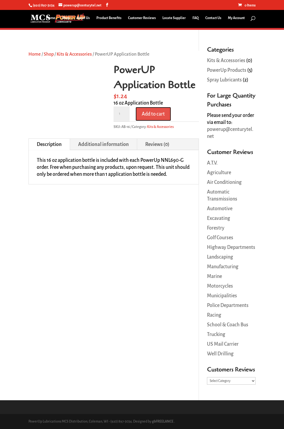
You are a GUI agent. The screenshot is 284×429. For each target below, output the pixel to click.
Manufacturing (222, 266)
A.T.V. (212, 163)
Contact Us (213, 18)
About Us (83, 18)
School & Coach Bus (227, 324)
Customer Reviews (142, 18)
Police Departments (228, 305)
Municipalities (222, 295)
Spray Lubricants (224, 80)
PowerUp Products (226, 70)
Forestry (215, 228)
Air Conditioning (224, 182)
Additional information (103, 144)
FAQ (195, 18)
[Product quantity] (122, 113)
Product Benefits (108, 18)
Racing (214, 315)
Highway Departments (231, 247)
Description (49, 144)
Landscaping (220, 257)
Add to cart (153, 114)
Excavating (218, 218)
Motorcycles (220, 286)
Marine (214, 276)
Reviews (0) (157, 144)
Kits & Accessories (74, 54)
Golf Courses (220, 237)
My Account (236, 18)
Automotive (219, 208)
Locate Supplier (174, 18)
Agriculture (219, 172)
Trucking (216, 334)
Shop (66, 18)
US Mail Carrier (223, 344)
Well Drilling (220, 353)
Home (50, 18)
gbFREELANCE (162, 421)
